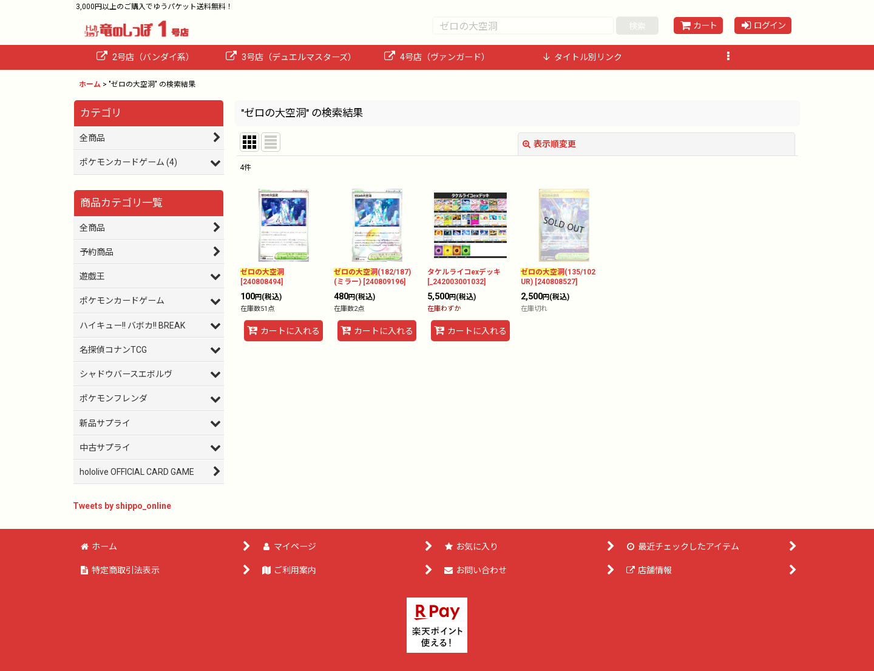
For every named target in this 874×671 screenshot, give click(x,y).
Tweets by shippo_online (122, 506)
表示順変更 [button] (549, 144)
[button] (728, 57)
